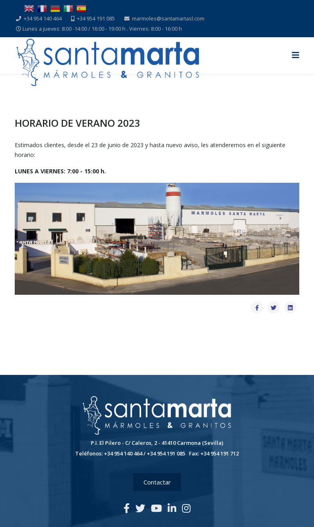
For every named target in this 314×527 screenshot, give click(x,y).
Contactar (157, 482)
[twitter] (140, 508)
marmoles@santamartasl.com (168, 18)
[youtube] (156, 508)
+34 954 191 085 (96, 18)
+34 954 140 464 (43, 18)
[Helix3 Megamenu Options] (295, 55)
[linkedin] (172, 508)
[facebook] (126, 508)
